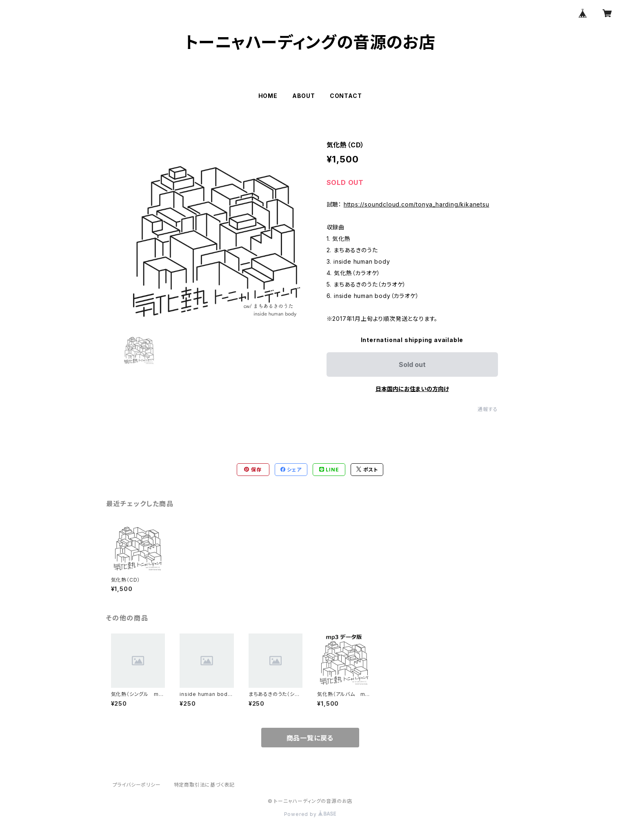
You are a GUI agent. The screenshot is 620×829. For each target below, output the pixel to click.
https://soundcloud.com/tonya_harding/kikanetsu (416, 204)
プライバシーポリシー (137, 785)
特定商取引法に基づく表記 (204, 785)
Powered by (310, 814)
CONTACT (346, 95)
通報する (488, 409)
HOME (268, 95)
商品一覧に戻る (310, 738)
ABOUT (303, 95)
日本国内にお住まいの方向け (412, 388)
